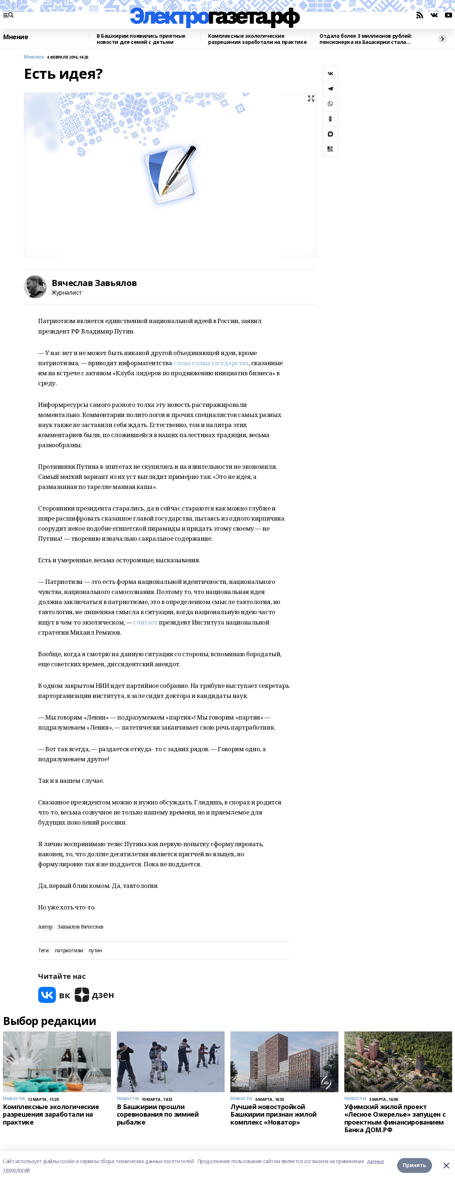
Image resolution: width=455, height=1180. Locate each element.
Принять (414, 1165)
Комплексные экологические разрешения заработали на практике (257, 39)
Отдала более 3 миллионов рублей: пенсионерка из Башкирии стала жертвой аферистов (366, 39)
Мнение (15, 37)
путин (95, 951)
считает (145, 622)
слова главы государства (210, 363)
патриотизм (69, 951)
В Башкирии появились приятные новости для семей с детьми (141, 39)
